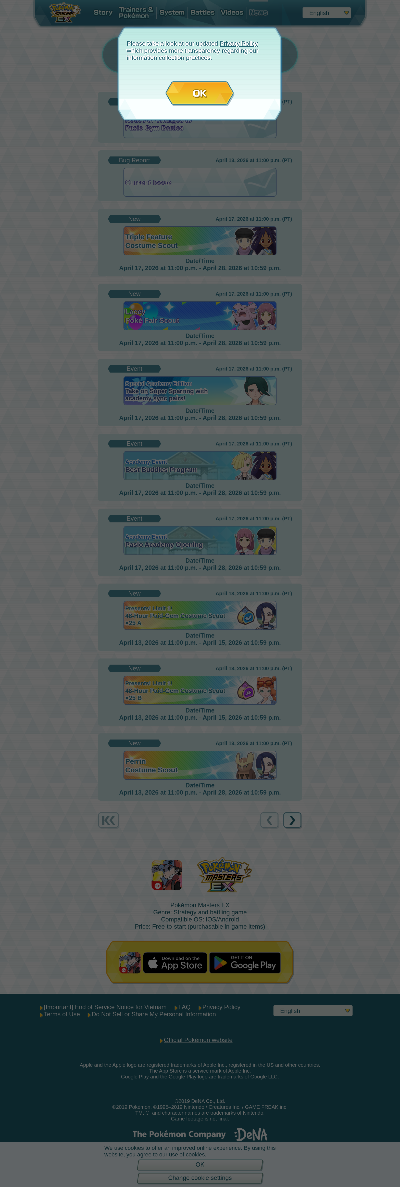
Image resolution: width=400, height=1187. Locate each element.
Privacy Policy (239, 43)
